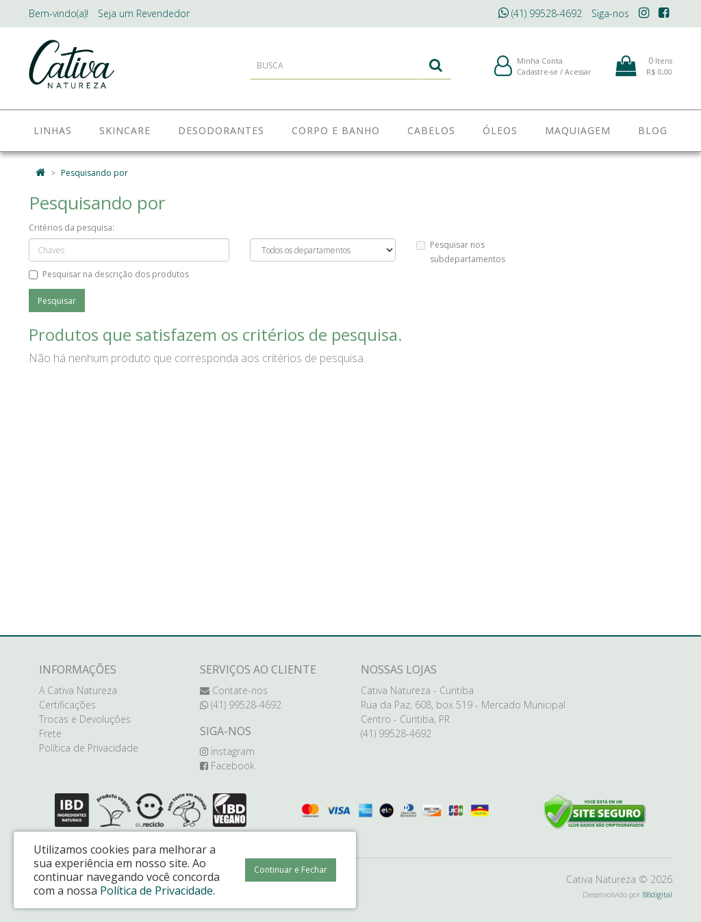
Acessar (578, 74)
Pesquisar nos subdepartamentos (460, 252)
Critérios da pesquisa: (71, 227)
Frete (50, 733)
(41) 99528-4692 (540, 13)
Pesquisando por (94, 173)
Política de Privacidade (88, 747)
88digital (657, 894)
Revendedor (144, 13)
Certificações (67, 704)
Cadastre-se (537, 74)
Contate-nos (234, 690)
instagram (227, 751)
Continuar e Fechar (290, 869)
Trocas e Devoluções (85, 719)
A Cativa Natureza (78, 690)
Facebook (227, 765)
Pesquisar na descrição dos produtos (109, 274)
